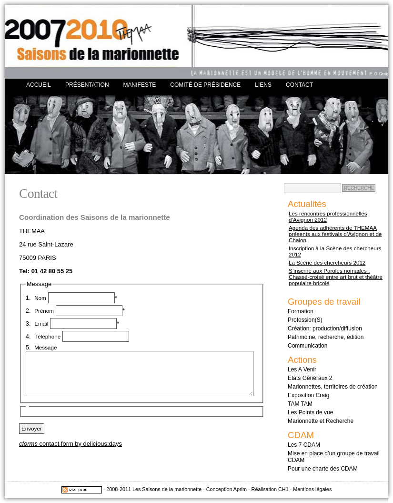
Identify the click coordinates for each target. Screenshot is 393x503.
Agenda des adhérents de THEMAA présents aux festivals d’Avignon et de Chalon (335, 234)
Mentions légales (312, 489)
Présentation (87, 85)
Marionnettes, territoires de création (333, 386)
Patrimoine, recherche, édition (325, 337)
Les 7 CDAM (304, 444)
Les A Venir (302, 369)
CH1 (283, 489)
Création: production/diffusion (325, 328)
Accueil (38, 85)
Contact (299, 85)
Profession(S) (305, 320)
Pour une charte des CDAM (323, 468)
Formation (300, 311)
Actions (302, 360)
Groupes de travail (324, 302)
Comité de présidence (205, 85)
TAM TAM (300, 403)
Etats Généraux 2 (310, 378)
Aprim (240, 489)
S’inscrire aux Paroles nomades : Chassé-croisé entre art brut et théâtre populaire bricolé (336, 276)
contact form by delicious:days (70, 443)
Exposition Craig (308, 395)
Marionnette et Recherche (320, 421)
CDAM (301, 435)
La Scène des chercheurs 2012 (327, 262)
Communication (307, 345)
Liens (263, 85)
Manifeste (139, 85)
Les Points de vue (310, 412)
